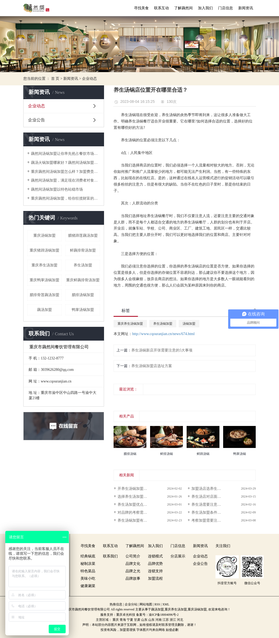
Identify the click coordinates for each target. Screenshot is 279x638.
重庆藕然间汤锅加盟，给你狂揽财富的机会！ (65, 198)
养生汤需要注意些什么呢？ (213, 505)
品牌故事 (132, 578)
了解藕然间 (183, 8)
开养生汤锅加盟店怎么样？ (140, 489)
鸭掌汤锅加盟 (83, 310)
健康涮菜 (87, 586)
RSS (157, 604)
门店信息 (225, 8)
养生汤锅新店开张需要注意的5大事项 (161, 350)
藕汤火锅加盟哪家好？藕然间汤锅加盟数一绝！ (65, 163)
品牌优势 (155, 564)
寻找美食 (141, 8)
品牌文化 (132, 564)
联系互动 (161, 8)
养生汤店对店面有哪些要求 (213, 497)
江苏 (166, 620)
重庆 (115, 620)
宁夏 (130, 620)
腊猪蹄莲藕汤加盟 (83, 235)
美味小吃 (87, 578)
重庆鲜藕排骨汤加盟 (83, 280)
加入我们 (205, 8)
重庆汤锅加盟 (44, 235)
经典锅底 (87, 556)
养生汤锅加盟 (162, 323)
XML (165, 604)
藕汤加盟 (44, 310)
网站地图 (146, 604)
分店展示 (177, 556)
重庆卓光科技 (125, 615)
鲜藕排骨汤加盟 (83, 250)
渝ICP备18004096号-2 (164, 615)
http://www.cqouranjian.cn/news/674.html (163, 334)
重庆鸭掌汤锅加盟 (44, 280)
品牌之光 (132, 571)
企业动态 (89, 79)
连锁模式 (155, 556)
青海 (123, 620)
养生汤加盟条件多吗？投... (213, 512)
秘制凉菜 (87, 564)
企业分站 (131, 604)
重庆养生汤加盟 (44, 265)
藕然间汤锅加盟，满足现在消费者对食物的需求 (65, 180)
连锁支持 (155, 571)
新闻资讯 (245, 8)
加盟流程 (155, 578)
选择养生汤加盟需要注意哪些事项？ (147, 497)
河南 (158, 620)
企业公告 (36, 120)
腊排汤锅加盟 (83, 295)
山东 (144, 620)
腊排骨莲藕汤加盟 (44, 295)
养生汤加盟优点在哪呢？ (138, 505)
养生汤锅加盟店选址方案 (151, 366)
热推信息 (116, 604)
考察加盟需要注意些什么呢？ (215, 520)
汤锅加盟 (189, 323)
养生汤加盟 (83, 265)
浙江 (173, 620)
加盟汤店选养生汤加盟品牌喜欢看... (220, 489)
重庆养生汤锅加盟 (130, 323)
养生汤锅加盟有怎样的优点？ (142, 520)
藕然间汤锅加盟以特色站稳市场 (57, 189)
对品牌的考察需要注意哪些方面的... (147, 512)
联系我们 (110, 556)
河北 (180, 620)
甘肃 (137, 620)
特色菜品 (87, 571)
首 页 (55, 79)
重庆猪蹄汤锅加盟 (44, 250)
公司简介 (132, 556)
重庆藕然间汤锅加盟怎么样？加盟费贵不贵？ (65, 172)
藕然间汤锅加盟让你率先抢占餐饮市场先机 (65, 154)
